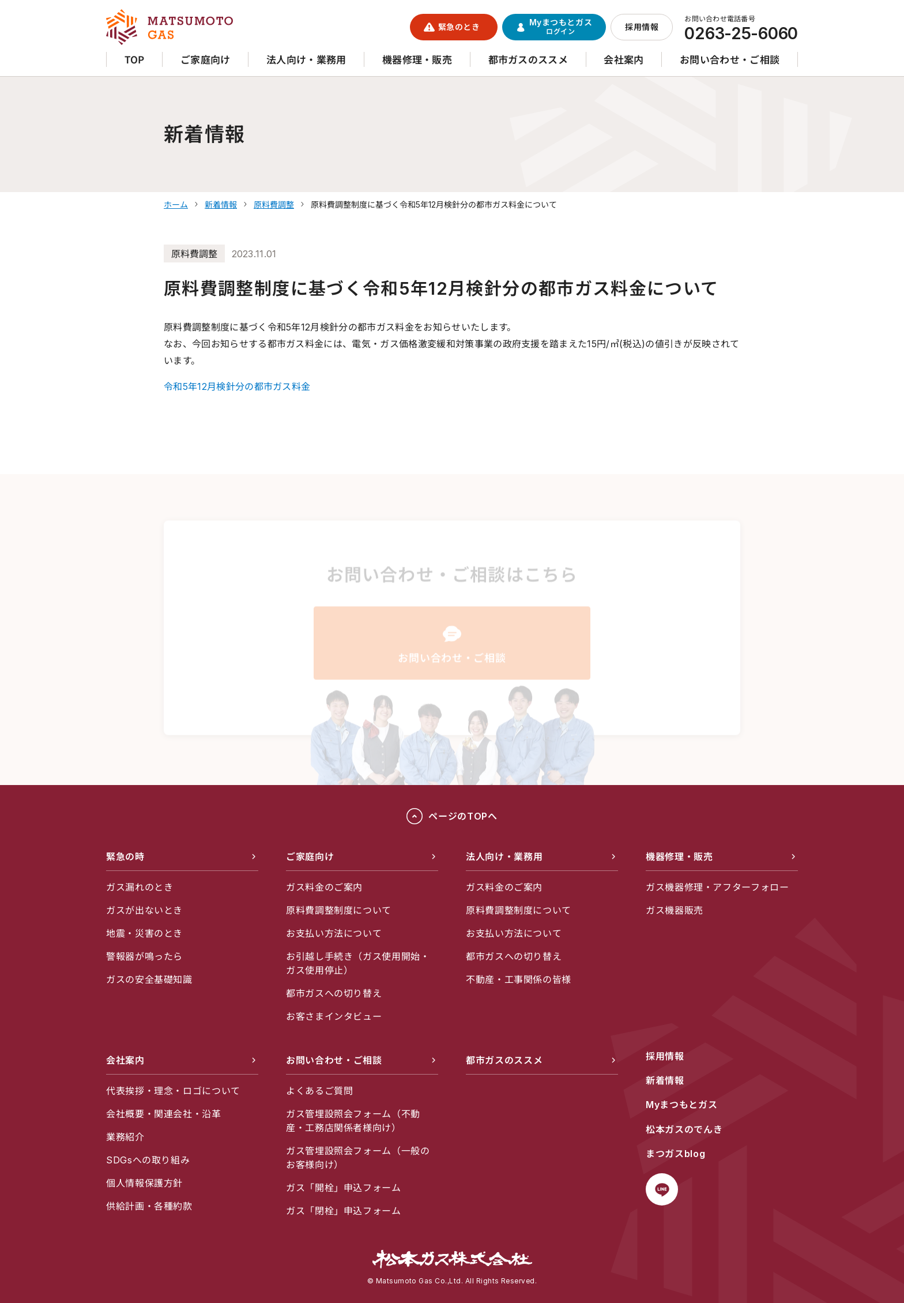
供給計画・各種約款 (149, 1206)
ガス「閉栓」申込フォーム (343, 1210)
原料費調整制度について (338, 910)
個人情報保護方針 (144, 1183)
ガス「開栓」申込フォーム (343, 1187)
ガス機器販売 (674, 910)
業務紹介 (125, 1137)
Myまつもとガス (681, 1104)
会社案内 (125, 1060)
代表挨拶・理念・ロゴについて (173, 1091)
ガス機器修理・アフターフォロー (717, 887)
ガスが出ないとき (144, 910)
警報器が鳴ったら (144, 956)
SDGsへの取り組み (148, 1160)
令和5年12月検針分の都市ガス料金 (237, 386)
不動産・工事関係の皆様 (518, 979)
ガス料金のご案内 (324, 887)
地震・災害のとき (144, 933)
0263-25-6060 (741, 33)
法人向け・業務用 (504, 856)
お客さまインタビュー (334, 1016)
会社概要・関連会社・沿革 (163, 1114)
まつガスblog (675, 1153)
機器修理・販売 (679, 856)
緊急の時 (125, 856)
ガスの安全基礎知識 (149, 979)
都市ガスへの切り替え (334, 993)
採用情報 (665, 1056)
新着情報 (665, 1080)
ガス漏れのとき (139, 887)
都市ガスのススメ (504, 1060)
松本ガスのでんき (684, 1129)
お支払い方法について (334, 933)
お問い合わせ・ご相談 (334, 1060)
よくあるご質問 (319, 1091)
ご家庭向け (310, 856)
